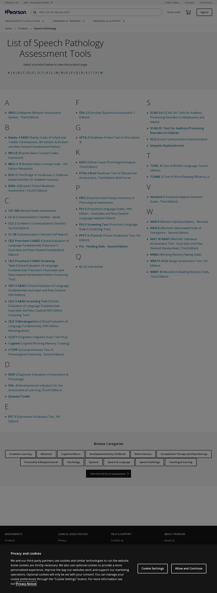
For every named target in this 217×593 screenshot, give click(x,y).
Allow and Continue (188, 568)
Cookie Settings (152, 568)
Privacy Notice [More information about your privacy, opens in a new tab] (26, 584)
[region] (108, 568)
